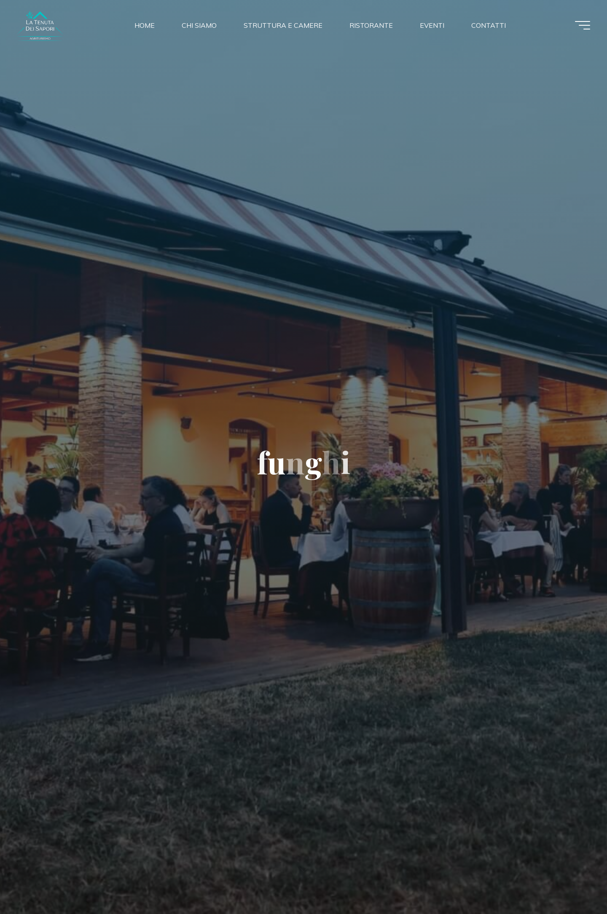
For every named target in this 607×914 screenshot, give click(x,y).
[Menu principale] (582, 25)
